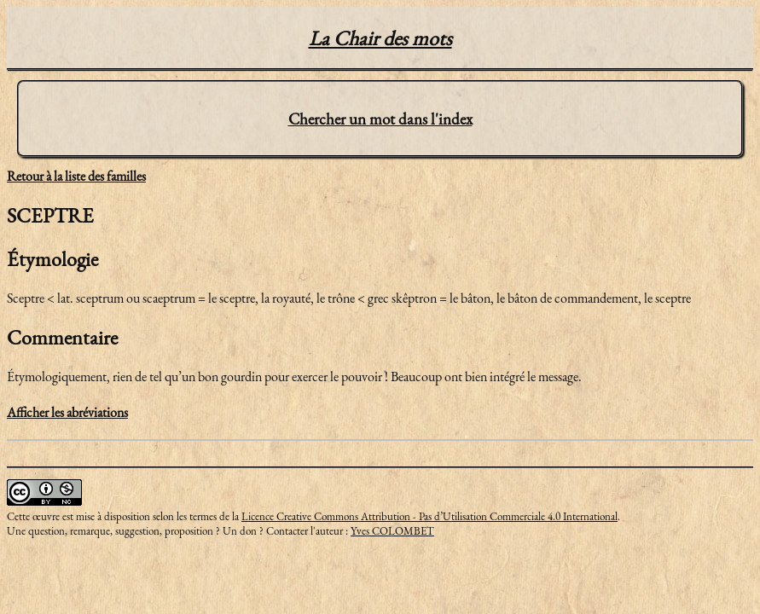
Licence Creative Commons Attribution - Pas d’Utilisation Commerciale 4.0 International (429, 516)
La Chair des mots (380, 38)
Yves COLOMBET (392, 531)
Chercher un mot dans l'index (380, 119)
